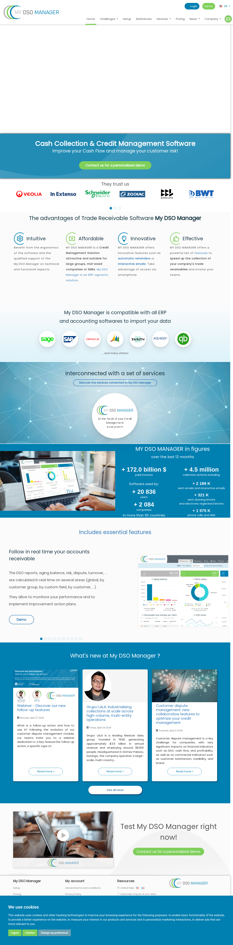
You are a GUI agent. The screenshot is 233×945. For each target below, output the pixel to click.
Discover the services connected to (115, 383)
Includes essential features (115, 532)
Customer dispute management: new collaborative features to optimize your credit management (178, 714)
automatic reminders (134, 258)
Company (212, 19)
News (194, 19)
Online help (128, 888)
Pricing (180, 19)
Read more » (45, 771)
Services (163, 19)
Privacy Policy (73, 894)
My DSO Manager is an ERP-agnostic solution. (87, 274)
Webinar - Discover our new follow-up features (41, 707)
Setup (127, 19)
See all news (115, 790)
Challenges (108, 19)
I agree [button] (15, 932)
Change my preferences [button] (54, 932)
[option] (115, 194)
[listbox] (115, 194)
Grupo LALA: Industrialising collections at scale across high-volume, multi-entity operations (110, 713)
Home (91, 19)
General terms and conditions (83, 888)
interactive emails (132, 264)
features (201, 253)
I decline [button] (30, 932)
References (144, 19)
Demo (209, 6)
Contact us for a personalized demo (115, 165)
